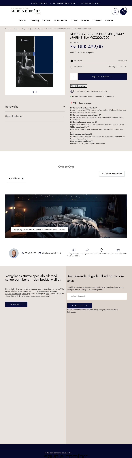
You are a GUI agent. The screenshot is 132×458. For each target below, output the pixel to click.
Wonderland (54, 291)
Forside (7, 29)
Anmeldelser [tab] (14, 178)
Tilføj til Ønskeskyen (78, 86)
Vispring (8, 293)
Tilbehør (97, 20)
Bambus (85, 20)
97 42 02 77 (30, 253)
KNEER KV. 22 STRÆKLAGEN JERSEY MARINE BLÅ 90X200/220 (68, 29)
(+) (61, 107)
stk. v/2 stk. (78, 67)
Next (56, 61)
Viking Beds (16, 293)
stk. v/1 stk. (78, 61)
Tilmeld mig (78, 306)
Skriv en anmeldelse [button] (113, 173)
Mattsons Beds (44, 291)
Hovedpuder (60, 20)
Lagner (46, 20)
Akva (47, 293)
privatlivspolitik (110, 309)
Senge (22, 20)
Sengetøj (34, 20)
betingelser (71, 312)
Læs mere (14, 304)
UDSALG (109, 20)
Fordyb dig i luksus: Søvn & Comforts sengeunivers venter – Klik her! (39, 229)
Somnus (25, 293)
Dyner (74, 20)
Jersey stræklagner (36, 29)
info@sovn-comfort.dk (51, 253)
